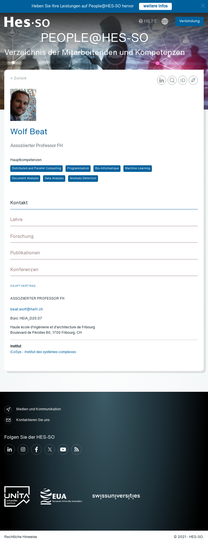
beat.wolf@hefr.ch (26, 309)
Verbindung (189, 21)
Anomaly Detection (83, 178)
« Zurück (18, 78)
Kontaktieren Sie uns (27, 420)
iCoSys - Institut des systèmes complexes (43, 352)
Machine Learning (137, 168)
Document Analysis (25, 178)
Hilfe (148, 21)
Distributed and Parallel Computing (36, 168)
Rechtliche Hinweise (20, 537)
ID (182, 80)
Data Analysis (54, 178)
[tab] (104, 203)
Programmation (78, 168)
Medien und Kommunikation (32, 409)
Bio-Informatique (107, 168)
